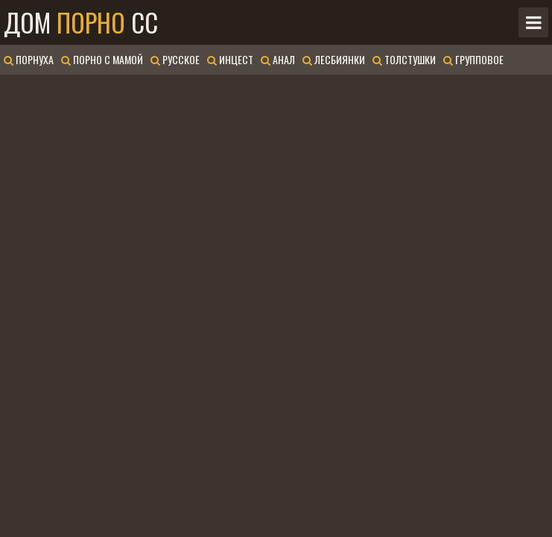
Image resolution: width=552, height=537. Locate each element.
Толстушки (404, 59)
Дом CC (81, 22)
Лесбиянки (333, 59)
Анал (278, 59)
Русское (175, 59)
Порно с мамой (102, 59)
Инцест (230, 59)
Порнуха (29, 59)
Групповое (473, 59)
